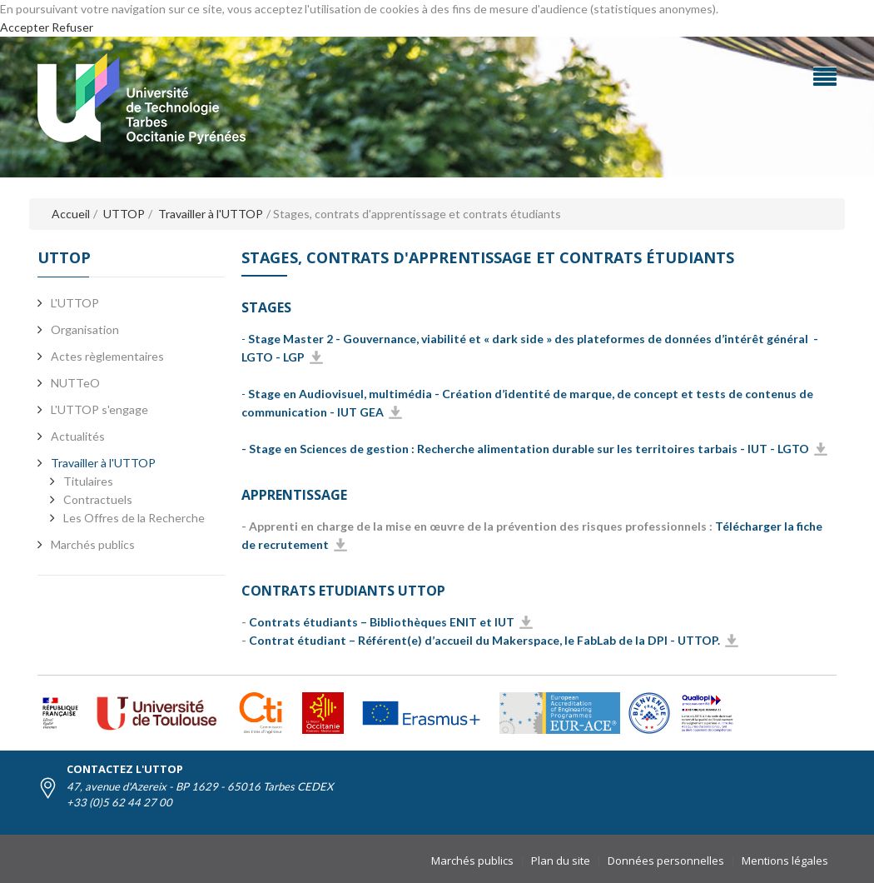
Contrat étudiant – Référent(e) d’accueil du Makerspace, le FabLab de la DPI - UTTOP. (484, 640)
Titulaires (88, 481)
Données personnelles (666, 860)
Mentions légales (785, 860)
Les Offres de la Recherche (134, 518)
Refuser (72, 27)
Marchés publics (472, 860)
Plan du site (560, 860)
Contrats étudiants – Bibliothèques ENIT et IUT (381, 622)
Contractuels (97, 499)
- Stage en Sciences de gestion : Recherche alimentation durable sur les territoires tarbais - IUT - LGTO (525, 449)
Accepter (24, 27)
